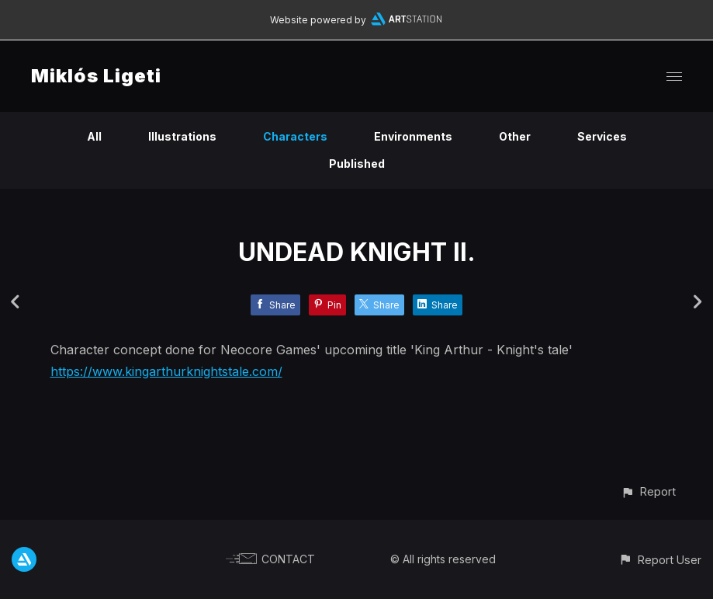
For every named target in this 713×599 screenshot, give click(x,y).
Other (515, 136)
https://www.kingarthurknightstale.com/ (166, 371)
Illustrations (182, 136)
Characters (295, 136)
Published (357, 163)
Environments (413, 136)
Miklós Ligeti (96, 75)
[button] (648, 491)
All (94, 136)
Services (602, 136)
